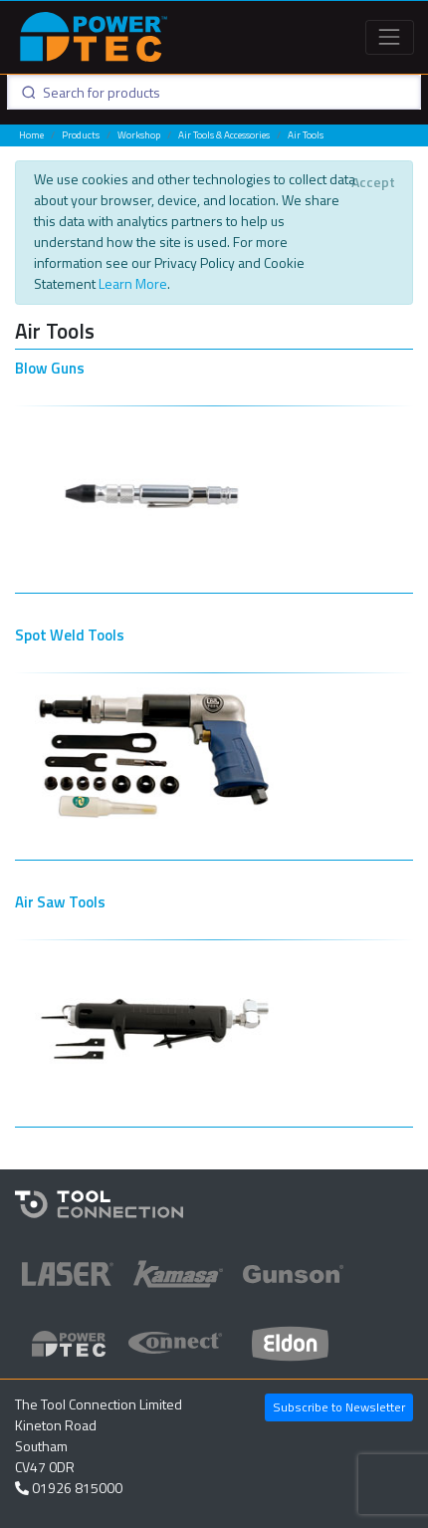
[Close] (372, 182)
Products (81, 134)
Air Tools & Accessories (224, 134)
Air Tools (305, 134)
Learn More (133, 283)
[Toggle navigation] (389, 37)
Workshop (138, 134)
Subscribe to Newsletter (339, 1407)
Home (31, 134)
